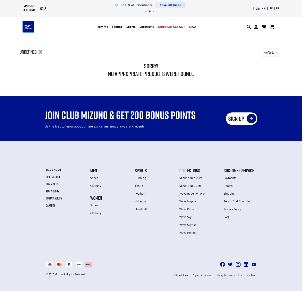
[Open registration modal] (256, 26)
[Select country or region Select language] (271, 8)
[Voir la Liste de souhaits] (264, 26)
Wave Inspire (187, 201)
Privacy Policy (232, 209)
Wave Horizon (188, 232)
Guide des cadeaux (171, 27)
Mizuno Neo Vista (190, 178)
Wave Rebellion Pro (192, 193)
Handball (141, 209)
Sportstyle (147, 27)
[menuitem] (102, 26)
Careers (50, 205)
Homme (102, 27)
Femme (117, 27)
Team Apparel (53, 170)
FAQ (226, 217)
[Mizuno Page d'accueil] (29, 8)
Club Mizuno (53, 177)
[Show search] (249, 26)
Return (228, 186)
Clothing (95, 186)
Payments (230, 178)
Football (140, 193)
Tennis (139, 186)
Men (93, 170)
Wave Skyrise (187, 225)
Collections (189, 170)
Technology (52, 191)
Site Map (251, 275)
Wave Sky (185, 217)
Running (140, 178)
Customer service (239, 170)
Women (96, 198)
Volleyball (141, 201)
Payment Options (201, 275)
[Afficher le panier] (272, 26)
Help (256, 8)
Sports (131, 27)
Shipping (229, 193)
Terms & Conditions (177, 275)
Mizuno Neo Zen (190, 186)
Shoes (94, 178)
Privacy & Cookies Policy (229, 275)
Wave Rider (186, 209)
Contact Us (52, 184)
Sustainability (54, 198)
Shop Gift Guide (170, 5)
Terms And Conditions (238, 201)
